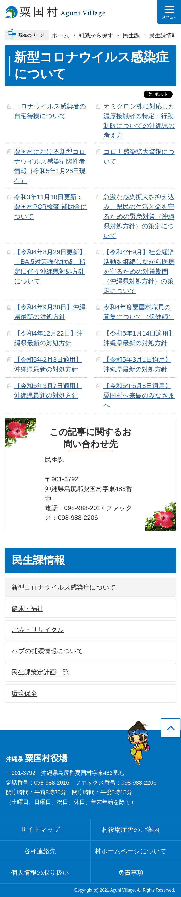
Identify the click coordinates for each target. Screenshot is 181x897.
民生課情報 (163, 35)
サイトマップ (40, 829)
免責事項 (131, 872)
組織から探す (96, 35)
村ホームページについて (131, 851)
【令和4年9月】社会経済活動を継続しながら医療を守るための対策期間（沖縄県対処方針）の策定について (139, 271)
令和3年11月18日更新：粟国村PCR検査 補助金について (50, 206)
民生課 (131, 35)
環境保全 (24, 693)
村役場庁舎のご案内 (131, 829)
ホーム (60, 35)
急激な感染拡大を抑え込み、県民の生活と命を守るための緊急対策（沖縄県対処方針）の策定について (138, 216)
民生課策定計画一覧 (40, 672)
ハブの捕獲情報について (47, 651)
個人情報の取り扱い (40, 872)
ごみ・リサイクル (38, 629)
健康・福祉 (27, 608)
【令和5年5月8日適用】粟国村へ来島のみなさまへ (139, 395)
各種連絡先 (40, 851)
